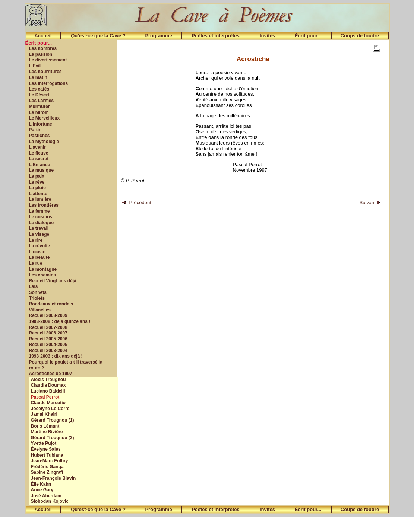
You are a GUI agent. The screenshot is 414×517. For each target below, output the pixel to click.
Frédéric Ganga (47, 466)
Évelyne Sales (46, 449)
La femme (39, 211)
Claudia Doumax (48, 385)
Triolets (37, 298)
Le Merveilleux (44, 118)
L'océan (37, 251)
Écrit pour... (308, 35)
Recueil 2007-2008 (48, 327)
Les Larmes (41, 100)
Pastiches (39, 135)
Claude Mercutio (48, 402)
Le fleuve (38, 153)
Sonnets (38, 292)
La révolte (39, 245)
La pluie (37, 187)
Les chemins (42, 274)
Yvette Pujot (44, 443)
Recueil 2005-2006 (48, 339)
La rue (35, 263)
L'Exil (35, 66)
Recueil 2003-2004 (48, 350)
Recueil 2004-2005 (48, 344)
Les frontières (44, 205)
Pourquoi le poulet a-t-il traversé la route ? (65, 365)
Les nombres (43, 48)
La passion (41, 54)
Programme (158, 35)
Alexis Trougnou (48, 379)
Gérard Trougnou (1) (52, 420)
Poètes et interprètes (216, 35)
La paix (36, 176)
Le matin (38, 77)
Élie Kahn (41, 484)
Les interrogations (48, 83)
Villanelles (40, 310)
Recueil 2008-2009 (48, 315)
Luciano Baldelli (48, 391)
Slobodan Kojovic (50, 501)
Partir (35, 129)
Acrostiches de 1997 (50, 373)
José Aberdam (46, 495)
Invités (267, 35)
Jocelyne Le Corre (50, 408)
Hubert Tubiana (47, 455)
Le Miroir (38, 112)
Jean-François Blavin (53, 478)
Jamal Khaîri (44, 414)
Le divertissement (48, 60)
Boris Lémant (45, 426)
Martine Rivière (47, 431)
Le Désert (39, 95)
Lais (33, 286)
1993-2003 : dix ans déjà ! (56, 356)
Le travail (39, 228)
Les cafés (39, 89)
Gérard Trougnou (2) (52, 437)
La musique (41, 170)
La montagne (43, 269)
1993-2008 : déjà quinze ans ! (60, 321)
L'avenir (37, 147)
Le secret (39, 158)
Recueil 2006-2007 (48, 333)
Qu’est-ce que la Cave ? (98, 35)
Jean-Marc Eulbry (49, 460)
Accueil (42, 35)
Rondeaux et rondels (51, 304)
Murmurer (39, 106)
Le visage (39, 234)
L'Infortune (40, 124)
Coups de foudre (360, 35)
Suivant (370, 202)
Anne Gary (42, 489)
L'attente (38, 193)
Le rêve (37, 182)
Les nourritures (45, 71)
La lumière (40, 199)
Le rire (36, 240)
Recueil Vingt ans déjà (52, 280)
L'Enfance (39, 164)
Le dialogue (41, 222)
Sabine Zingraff (47, 472)
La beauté (39, 257)
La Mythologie (44, 141)
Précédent (136, 202)
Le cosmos (41, 216)
